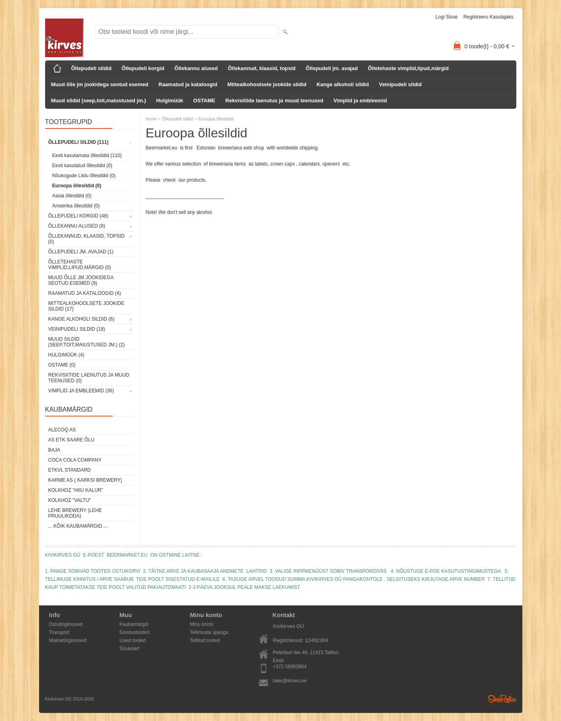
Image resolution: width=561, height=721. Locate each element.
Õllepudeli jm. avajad (332, 68)
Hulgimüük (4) (66, 355)
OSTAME (204, 100)
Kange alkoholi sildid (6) (81, 319)
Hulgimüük (169, 100)
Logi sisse (446, 17)
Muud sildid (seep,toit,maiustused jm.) (98, 100)
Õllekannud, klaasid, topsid (262, 68)
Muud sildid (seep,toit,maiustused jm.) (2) (86, 342)
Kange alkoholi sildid (343, 84)
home (151, 118)
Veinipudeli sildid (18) (76, 329)
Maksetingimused (68, 640)
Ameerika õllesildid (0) (76, 206)
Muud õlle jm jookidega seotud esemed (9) (81, 280)
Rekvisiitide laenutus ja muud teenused (274, 100)
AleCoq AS (62, 430)
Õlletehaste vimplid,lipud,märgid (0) (79, 264)
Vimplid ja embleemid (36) (81, 391)
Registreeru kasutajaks (488, 17)
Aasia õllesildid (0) (71, 196)
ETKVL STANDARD (69, 470)
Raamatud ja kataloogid (188, 84)
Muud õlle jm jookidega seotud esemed (100, 84)
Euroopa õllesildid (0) (76, 186)
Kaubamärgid (134, 624)
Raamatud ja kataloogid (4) (84, 293)
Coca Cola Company (74, 460)
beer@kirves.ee (290, 681)
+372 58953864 (290, 666)
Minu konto (202, 624)
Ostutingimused (66, 624)
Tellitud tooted (205, 640)
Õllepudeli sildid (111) (78, 142)
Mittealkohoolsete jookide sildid (266, 84)
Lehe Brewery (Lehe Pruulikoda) (75, 513)
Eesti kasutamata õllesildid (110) (87, 155)
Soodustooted (134, 632)
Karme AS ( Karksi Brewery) (85, 480)
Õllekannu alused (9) (76, 226)
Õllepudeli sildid (91, 68)
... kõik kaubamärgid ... (78, 526)
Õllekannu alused (196, 68)
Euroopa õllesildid (216, 118)
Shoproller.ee (502, 699)
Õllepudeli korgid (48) (78, 216)
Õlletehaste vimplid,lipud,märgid (408, 68)
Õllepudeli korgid (143, 68)
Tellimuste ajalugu (209, 632)
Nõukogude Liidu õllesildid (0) (84, 175)
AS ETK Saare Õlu (71, 440)
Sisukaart (130, 648)
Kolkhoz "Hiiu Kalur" (76, 490)
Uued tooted (133, 640)
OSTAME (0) (62, 365)
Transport (59, 632)
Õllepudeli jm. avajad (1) (81, 252)
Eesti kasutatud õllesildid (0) (82, 165)
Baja (54, 450)
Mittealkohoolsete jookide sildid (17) (86, 306)
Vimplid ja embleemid (360, 100)
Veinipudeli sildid (400, 84)
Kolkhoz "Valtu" (69, 500)
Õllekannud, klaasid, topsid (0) (86, 238)
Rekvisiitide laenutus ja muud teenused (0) (88, 377)
